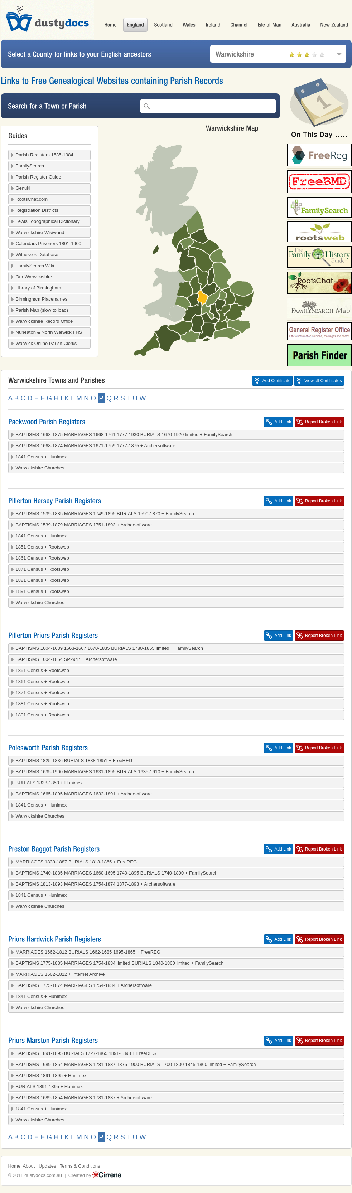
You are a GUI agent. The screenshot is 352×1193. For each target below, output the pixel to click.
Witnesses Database (37, 254)
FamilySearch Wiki (35, 265)
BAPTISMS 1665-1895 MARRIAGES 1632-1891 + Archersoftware (84, 794)
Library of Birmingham (38, 288)
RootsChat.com (32, 199)
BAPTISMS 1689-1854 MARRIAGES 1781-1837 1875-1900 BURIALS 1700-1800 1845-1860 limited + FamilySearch (136, 1064)
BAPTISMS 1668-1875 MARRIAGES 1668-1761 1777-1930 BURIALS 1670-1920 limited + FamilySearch (124, 434)
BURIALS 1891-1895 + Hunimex (49, 1086)
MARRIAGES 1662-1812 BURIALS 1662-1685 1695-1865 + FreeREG (88, 952)
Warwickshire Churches (40, 468)
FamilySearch (30, 166)
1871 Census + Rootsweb (42, 569)
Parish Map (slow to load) (42, 310)
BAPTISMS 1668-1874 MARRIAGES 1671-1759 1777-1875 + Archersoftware (95, 445)
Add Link (282, 421)
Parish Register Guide (38, 177)
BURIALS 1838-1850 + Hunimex (49, 782)
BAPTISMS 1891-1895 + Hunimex (51, 1075)
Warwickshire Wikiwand (40, 232)
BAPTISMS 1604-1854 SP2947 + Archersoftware (66, 659)
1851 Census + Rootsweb (42, 547)
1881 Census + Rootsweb (42, 580)
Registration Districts (37, 210)
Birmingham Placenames (42, 299)
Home (14, 1166)
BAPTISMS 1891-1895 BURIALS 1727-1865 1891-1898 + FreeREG (86, 1053)
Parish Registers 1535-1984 (44, 154)
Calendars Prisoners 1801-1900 (49, 243)
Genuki (23, 188)
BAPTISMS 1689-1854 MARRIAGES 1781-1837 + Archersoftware (84, 1097)
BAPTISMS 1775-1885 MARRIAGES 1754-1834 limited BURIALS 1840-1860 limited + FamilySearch (120, 963)
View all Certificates (323, 380)
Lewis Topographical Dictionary (48, 221)
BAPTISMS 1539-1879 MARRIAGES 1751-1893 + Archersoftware (84, 524)
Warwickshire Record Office (44, 321)
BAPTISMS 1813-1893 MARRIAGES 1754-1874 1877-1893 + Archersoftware (95, 884)
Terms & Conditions (80, 1166)
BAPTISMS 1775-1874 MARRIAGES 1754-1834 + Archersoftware (84, 985)
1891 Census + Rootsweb (42, 591)
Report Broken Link (323, 421)
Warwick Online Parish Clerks (46, 343)
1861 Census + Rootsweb (42, 558)
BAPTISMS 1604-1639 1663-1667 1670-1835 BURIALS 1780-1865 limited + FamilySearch (109, 648)
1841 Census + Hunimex (41, 456)
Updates (47, 1166)
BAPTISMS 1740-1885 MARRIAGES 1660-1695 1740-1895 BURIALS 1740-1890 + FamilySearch (117, 873)
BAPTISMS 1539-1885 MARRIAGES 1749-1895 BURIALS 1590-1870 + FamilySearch (105, 513)
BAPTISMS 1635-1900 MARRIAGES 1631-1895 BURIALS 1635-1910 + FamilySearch (105, 771)
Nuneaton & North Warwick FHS (49, 332)
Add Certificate (276, 380)
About (29, 1166)
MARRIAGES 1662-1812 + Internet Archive (60, 974)
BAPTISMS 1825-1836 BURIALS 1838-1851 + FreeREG (74, 760)
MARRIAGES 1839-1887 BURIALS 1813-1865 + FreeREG (76, 862)
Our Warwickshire (34, 276)
